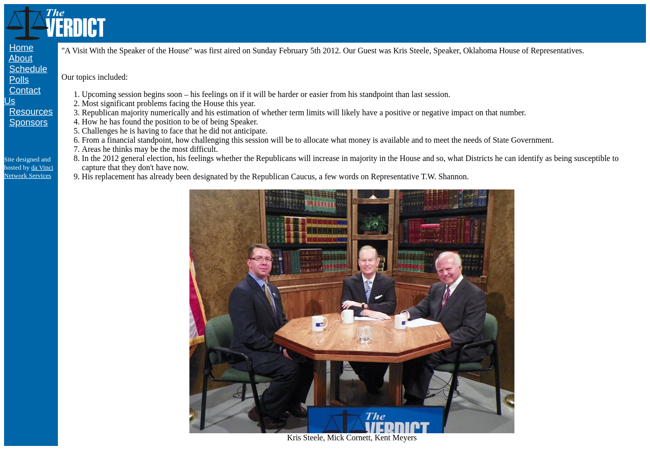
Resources (31, 112)
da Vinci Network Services (28, 171)
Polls (19, 80)
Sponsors (28, 122)
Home (21, 48)
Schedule (28, 69)
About (20, 58)
